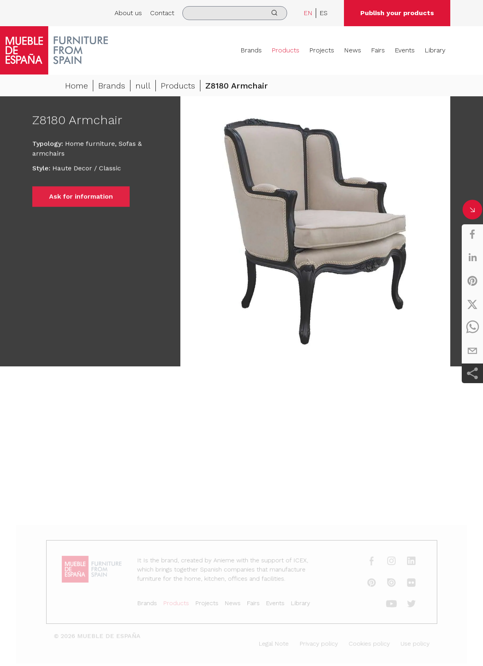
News (352, 50)
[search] (234, 13)
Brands (251, 50)
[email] (472, 351)
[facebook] (472, 234)
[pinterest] (472, 281)
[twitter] (472, 304)
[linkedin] (472, 257)
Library (435, 50)
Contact (162, 13)
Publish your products (397, 13)
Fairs (378, 50)
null (143, 86)
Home (76, 86)
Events (405, 50)
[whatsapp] (472, 327)
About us (128, 13)
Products (285, 50)
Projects (321, 50)
